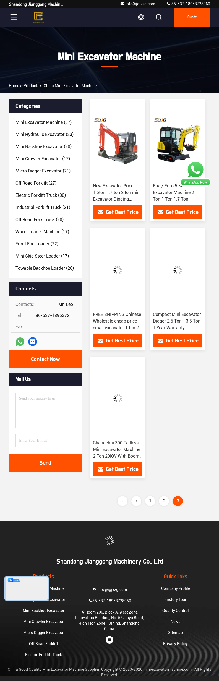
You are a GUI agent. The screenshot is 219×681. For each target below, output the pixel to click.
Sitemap (175, 632)
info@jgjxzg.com (137, 4)
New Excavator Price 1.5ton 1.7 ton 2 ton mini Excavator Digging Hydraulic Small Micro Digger (117, 199)
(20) (43, 146)
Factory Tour (175, 599)
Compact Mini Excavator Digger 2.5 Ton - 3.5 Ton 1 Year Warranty (177, 321)
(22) (36, 244)
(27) (35, 183)
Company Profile (175, 588)
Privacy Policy (175, 643)
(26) (44, 268)
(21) (43, 171)
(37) (43, 122)
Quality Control (175, 610)
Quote (192, 17)
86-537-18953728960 (188, 4)
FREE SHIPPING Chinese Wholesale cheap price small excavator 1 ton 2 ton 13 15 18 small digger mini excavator (117, 328)
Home (14, 85)
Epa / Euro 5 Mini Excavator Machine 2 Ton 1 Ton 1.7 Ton (173, 192)
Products (31, 85)
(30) (40, 195)
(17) (42, 158)
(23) (44, 134)
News (175, 621)
